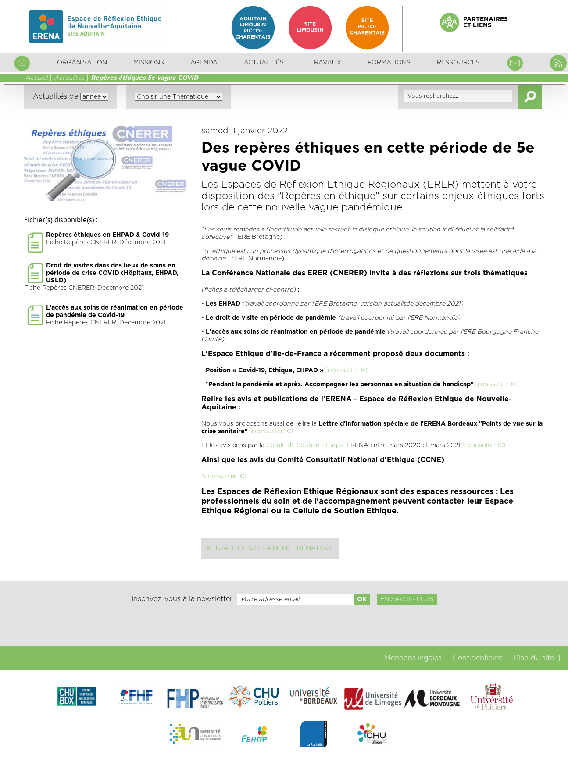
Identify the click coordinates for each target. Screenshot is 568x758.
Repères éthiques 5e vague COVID (144, 78)
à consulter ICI (347, 370)
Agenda (204, 63)
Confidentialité (478, 658)
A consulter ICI (223, 476)
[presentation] (283, 625)
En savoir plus (406, 599)
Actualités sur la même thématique (270, 548)
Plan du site (534, 658)
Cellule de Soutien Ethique (305, 445)
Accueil (36, 78)
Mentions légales (413, 658)
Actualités (264, 63)
